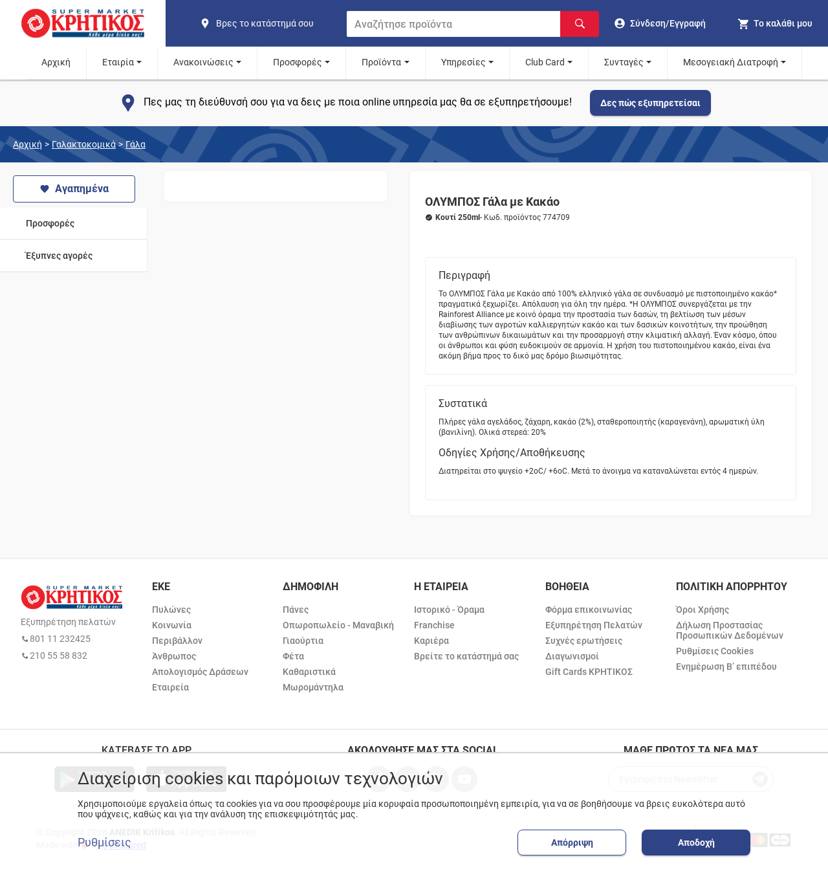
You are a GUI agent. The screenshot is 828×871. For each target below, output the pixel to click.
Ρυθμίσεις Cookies (715, 651)
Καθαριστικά (309, 672)
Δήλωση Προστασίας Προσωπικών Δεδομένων (729, 630)
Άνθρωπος (174, 656)
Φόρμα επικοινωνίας (588, 609)
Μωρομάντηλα (313, 687)
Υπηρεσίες (463, 62)
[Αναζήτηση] (579, 24)
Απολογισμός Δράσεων (200, 672)
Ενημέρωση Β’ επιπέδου (726, 666)
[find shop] (267, 23)
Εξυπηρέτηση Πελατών (593, 625)
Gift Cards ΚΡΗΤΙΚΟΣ (589, 672)
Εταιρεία (170, 687)
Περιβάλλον (177, 640)
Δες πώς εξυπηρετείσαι (650, 103)
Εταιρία (118, 62)
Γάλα (135, 144)
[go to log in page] (660, 23)
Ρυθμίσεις (104, 842)
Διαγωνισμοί (572, 656)
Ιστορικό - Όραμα (449, 609)
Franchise (434, 625)
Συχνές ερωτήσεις (583, 640)
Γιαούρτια (303, 640)
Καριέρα (431, 640)
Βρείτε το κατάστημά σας (466, 656)
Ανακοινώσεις (203, 62)
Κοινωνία (171, 625)
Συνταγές (624, 62)
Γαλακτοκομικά (84, 144)
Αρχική (56, 62)
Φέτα (293, 656)
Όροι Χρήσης (702, 609)
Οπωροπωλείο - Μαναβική (338, 625)
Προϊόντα (381, 62)
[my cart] (774, 23)
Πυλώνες (171, 609)
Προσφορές (297, 62)
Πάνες (296, 609)
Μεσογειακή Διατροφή (730, 62)
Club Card (545, 62)
